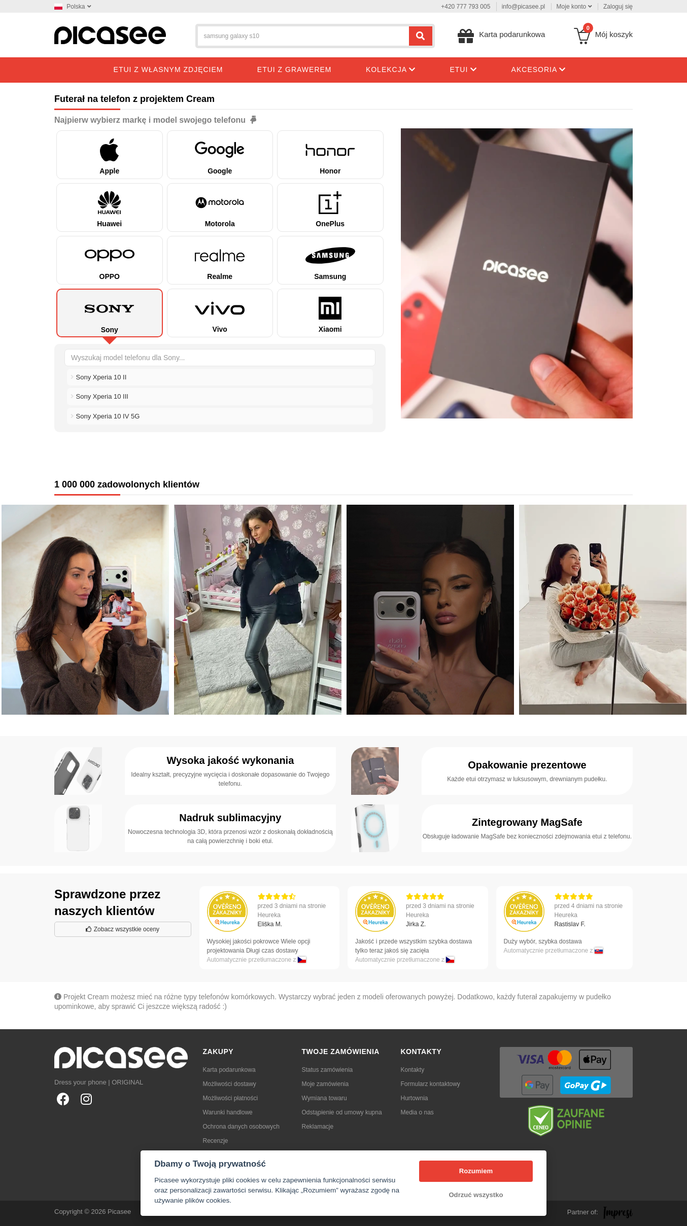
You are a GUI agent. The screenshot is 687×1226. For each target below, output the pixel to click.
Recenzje (215, 1140)
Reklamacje (318, 1126)
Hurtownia (414, 1098)
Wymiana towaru (324, 1098)
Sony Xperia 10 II (98, 377)
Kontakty (413, 1069)
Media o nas (417, 1112)
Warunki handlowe (228, 1112)
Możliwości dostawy (229, 1084)
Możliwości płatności (230, 1098)
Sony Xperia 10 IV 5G (105, 416)
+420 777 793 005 (465, 6)
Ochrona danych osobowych (241, 1126)
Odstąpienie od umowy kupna (342, 1112)
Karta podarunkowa (229, 1069)
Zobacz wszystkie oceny (122, 929)
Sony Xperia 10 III (99, 396)
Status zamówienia (327, 1069)
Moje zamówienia (325, 1084)
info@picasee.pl (523, 6)
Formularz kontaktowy (430, 1084)
